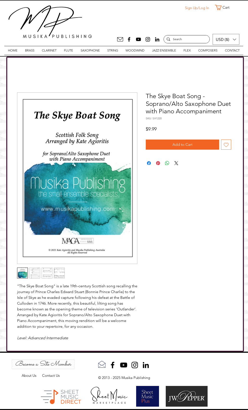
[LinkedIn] (157, 39)
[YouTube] (138, 39)
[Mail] (120, 39)
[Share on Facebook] (149, 163)
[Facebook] (129, 39)
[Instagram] (148, 39)
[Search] (186, 39)
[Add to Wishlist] (226, 145)
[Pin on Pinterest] (158, 163)
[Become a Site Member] (43, 364)
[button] (225, 7)
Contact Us (51, 375)
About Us (32, 375)
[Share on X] (176, 163)
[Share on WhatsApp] (167, 163)
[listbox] (226, 39)
